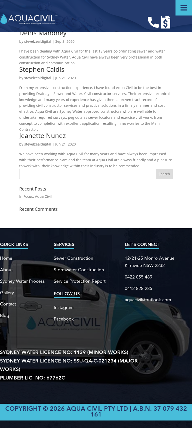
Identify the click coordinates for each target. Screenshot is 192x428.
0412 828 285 (138, 288)
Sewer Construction (73, 258)
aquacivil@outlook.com (148, 300)
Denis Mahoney (42, 32)
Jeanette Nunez (42, 135)
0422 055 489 (138, 277)
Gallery (7, 293)
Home (6, 258)
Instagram (64, 308)
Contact (8, 304)
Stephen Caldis (41, 69)
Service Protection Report (80, 281)
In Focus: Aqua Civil (35, 196)
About (6, 270)
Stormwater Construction (79, 270)
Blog (4, 316)
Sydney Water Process (22, 281)
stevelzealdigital (37, 41)
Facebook (64, 319)
